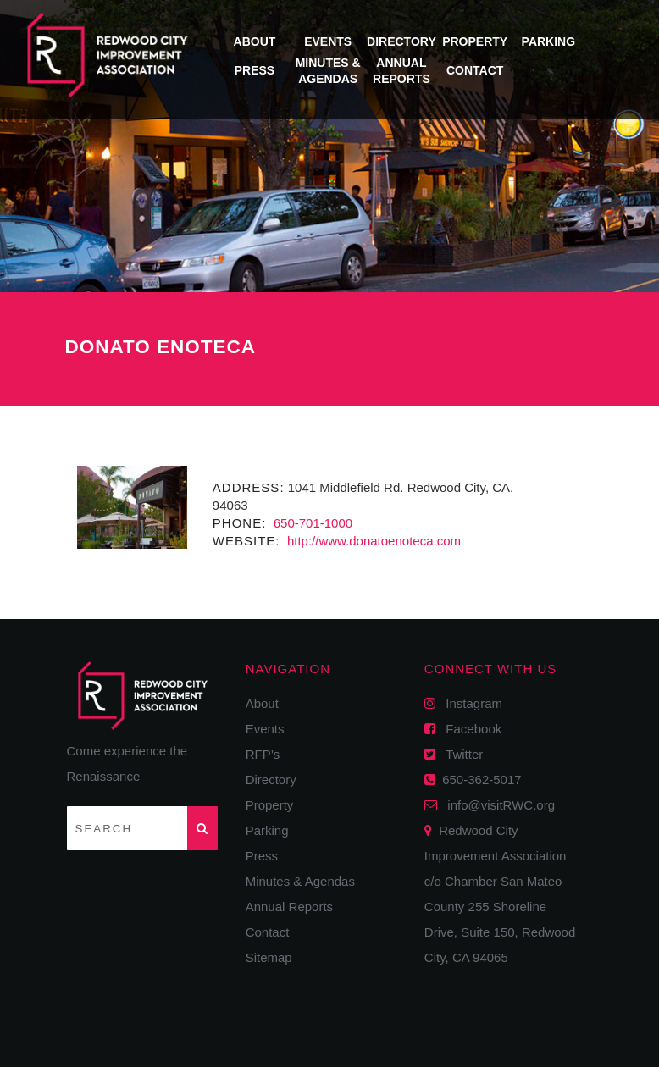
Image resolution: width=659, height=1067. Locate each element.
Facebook (468, 728)
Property (474, 41)
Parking (549, 41)
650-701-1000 (311, 523)
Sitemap (269, 957)
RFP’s (263, 754)
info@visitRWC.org (497, 805)
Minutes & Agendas (300, 881)
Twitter (459, 754)
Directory (401, 41)
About (255, 41)
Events (328, 41)
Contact (474, 70)
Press (254, 70)
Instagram (468, 703)
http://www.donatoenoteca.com (372, 541)
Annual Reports (289, 906)
